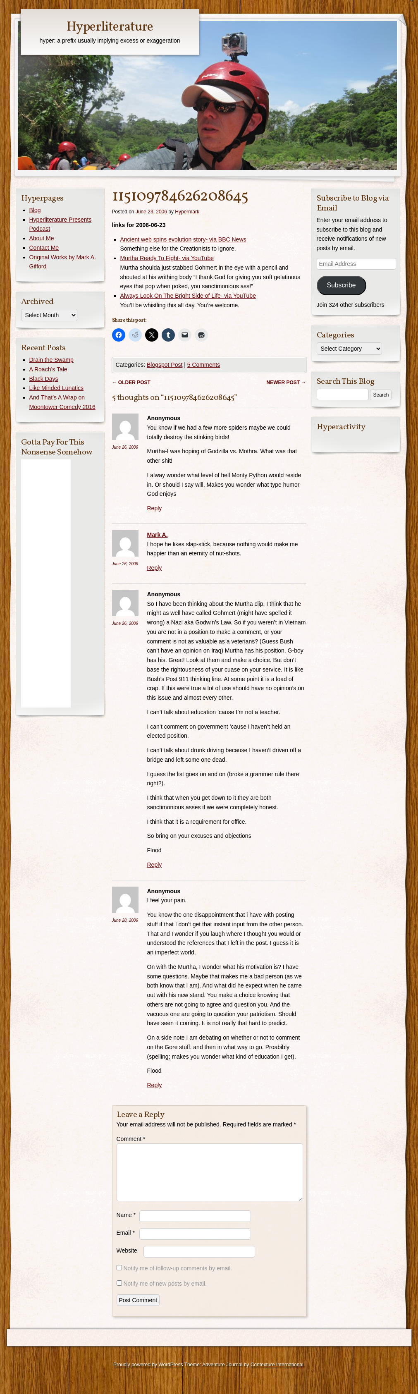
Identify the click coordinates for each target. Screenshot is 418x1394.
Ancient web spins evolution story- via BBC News (183, 239)
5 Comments (203, 364)
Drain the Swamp (51, 359)
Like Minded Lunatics (56, 388)
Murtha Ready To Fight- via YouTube (167, 258)
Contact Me (44, 247)
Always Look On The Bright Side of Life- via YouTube (188, 295)
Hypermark (187, 212)
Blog (35, 210)
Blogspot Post (164, 364)
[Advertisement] (46, 583)
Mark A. (157, 534)
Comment (131, 1139)
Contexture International (277, 1374)
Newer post (286, 382)
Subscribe (341, 285)
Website (127, 1260)
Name (126, 1225)
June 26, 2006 (125, 447)
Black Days (43, 378)
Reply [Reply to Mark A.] (154, 567)
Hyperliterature (110, 27)
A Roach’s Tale (48, 369)
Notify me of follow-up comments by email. (177, 1278)
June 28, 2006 (125, 920)
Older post (131, 382)
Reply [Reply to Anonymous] (154, 508)
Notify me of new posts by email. (165, 1293)
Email (126, 1242)
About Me (41, 238)
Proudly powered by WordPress (148, 1374)
